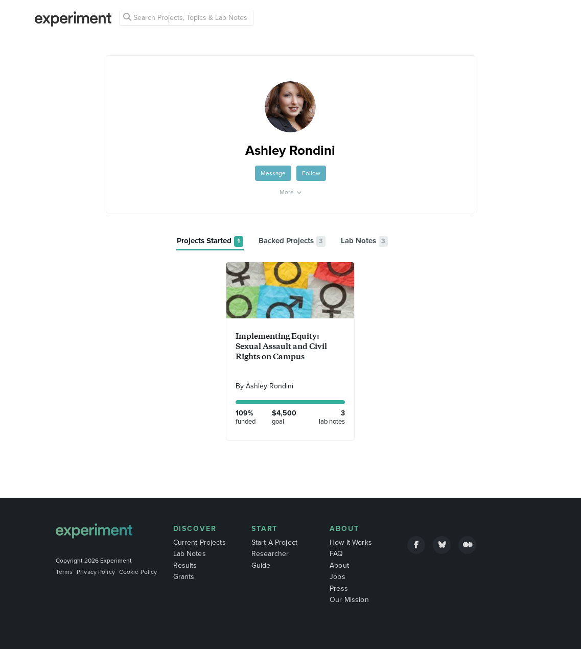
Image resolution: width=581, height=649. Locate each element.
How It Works (351, 542)
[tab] (210, 241)
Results (185, 565)
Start (264, 528)
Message (273, 173)
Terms (64, 571)
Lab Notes (189, 553)
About (344, 528)
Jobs (337, 576)
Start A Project (274, 542)
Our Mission (349, 599)
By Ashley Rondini (264, 386)
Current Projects (199, 542)
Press (339, 588)
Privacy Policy (96, 571)
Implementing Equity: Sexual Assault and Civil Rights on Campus (281, 346)
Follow (311, 173)
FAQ (336, 553)
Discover (195, 528)
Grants (184, 576)
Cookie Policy (138, 571)
